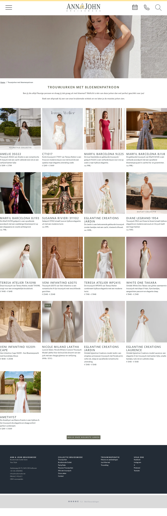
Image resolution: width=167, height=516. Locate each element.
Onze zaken (62, 473)
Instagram (137, 462)
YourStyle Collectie (20, 148)
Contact (61, 476)
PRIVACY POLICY (16, 476)
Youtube (137, 471)
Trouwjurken (62, 460)
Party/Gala (61, 465)
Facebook (137, 460)
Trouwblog (104, 465)
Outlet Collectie (146, 212)
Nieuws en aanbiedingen (109, 460)
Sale (47, 305)
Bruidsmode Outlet (64, 462)
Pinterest (137, 468)
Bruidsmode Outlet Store (18, 460)
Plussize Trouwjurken (65, 468)
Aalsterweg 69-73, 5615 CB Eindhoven (23, 468)
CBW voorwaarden (16, 479)
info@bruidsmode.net (17, 474)
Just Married (105, 462)
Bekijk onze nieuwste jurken (84, 437)
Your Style (13, 462)
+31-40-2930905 (16, 471)
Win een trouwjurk (64, 471)
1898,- (47, 358)
